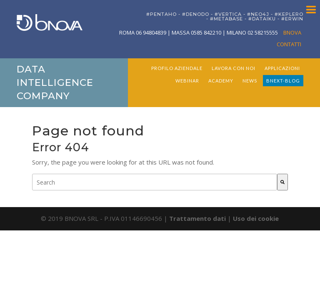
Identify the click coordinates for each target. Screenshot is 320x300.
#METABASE (226, 19)
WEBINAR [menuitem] (187, 80)
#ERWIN (292, 19)
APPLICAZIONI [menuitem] (282, 68)
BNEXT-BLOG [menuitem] (283, 80)
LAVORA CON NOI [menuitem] (233, 68)
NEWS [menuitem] (249, 80)
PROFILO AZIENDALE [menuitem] (176, 68)
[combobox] (154, 182)
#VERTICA (228, 14)
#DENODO (195, 14)
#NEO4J (258, 14)
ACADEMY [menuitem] (220, 80)
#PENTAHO (161, 14)
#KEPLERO (289, 14)
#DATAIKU (262, 19)
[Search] (282, 182)
